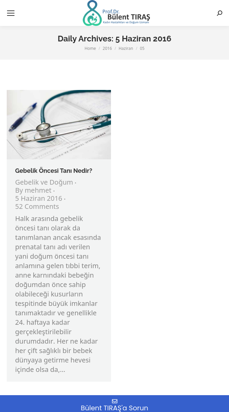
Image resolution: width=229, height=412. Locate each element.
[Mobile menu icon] (11, 13)
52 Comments (37, 207)
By (33, 191)
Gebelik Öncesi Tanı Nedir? (53, 170)
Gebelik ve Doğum (44, 183)
